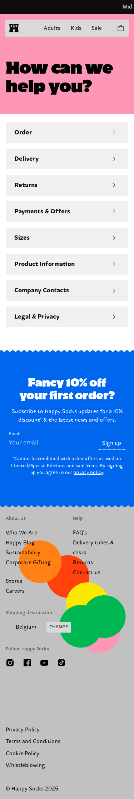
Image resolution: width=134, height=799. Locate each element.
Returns (83, 563)
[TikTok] (61, 662)
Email (53, 440)
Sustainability (23, 553)
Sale (96, 28)
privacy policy (88, 472)
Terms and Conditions (33, 742)
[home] (14, 28)
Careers (15, 591)
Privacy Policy (23, 730)
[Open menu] (28, 28)
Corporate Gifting (28, 563)
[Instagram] (10, 662)
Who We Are (21, 533)
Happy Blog (20, 543)
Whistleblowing (25, 765)
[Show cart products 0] (120, 28)
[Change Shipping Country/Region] (38, 627)
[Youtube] (44, 662)
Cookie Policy (22, 754)
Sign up (111, 443)
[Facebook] (27, 662)
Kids (76, 28)
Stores (14, 581)
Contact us (86, 573)
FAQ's (80, 533)
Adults (52, 28)
